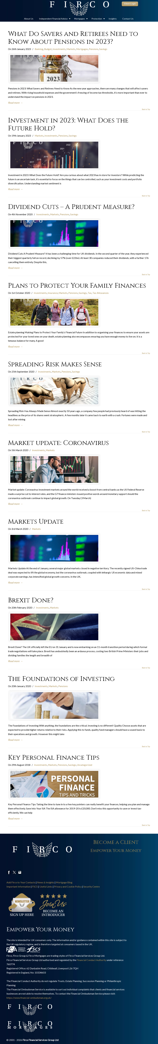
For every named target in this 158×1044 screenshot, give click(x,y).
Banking (39, 49)
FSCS (35, 886)
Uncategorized (84, 764)
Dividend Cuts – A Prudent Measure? (71, 206)
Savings (103, 49)
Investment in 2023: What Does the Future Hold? (68, 124)
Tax (89, 293)
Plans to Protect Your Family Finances (77, 285)
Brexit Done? (30, 600)
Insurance (53, 293)
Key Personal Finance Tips (53, 757)
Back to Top (146, 109)
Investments (59, 49)
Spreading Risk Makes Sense (55, 364)
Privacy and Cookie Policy (68, 886)
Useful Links (45, 886)
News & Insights (45, 882)
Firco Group (79, 8)
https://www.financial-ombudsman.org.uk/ (29, 997)
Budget (48, 49)
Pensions (93, 49)
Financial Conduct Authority (91, 959)
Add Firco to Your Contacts (20, 882)
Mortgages (82, 49)
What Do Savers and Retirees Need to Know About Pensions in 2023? (73, 37)
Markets (71, 49)
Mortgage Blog (64, 882)
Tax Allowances (100, 293)
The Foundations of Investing (61, 678)
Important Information (18, 886)
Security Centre (91, 886)
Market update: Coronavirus (58, 442)
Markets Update (36, 521)
